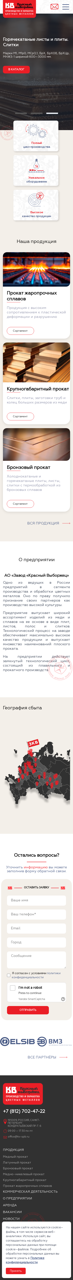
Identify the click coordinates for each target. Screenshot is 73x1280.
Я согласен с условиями (36, 975)
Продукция (13, 1150)
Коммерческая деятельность (30, 1191)
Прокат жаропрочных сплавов (27, 1186)
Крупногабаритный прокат (25, 1180)
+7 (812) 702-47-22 (24, 1111)
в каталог (16, 69)
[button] (21, 113)
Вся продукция (43, 523)
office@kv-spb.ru (18, 1137)
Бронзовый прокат (18, 1168)
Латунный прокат (17, 1162)
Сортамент (20, 331)
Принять (16, 1271)
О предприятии (17, 1198)
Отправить (27, 1010)
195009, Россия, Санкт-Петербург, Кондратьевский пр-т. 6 (24, 1123)
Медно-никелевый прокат (24, 1174)
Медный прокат (15, 1156)
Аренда (10, 1205)
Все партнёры (42, 1057)
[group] (17, 1041)
